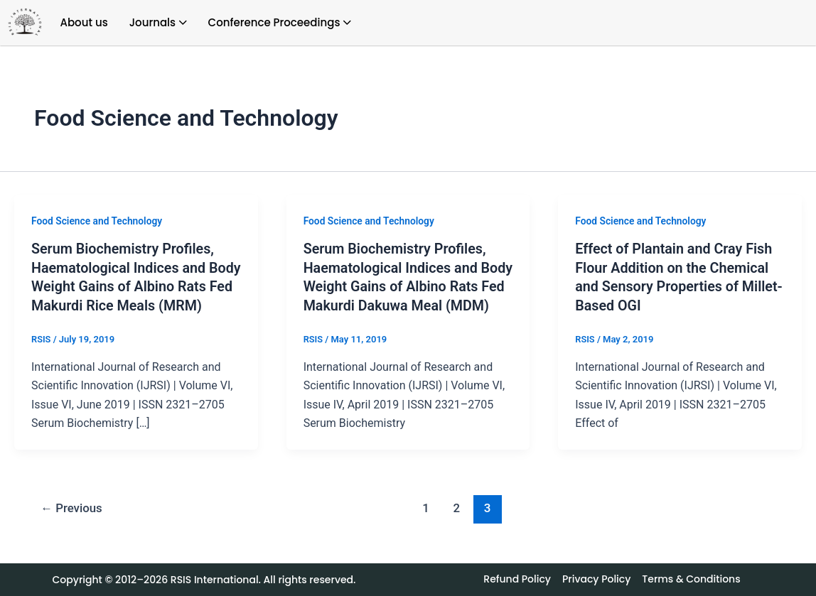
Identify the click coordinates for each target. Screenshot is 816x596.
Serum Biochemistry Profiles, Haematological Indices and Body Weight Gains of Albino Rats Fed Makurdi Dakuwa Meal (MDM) (404, 285)
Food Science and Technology (97, 221)
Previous (72, 525)
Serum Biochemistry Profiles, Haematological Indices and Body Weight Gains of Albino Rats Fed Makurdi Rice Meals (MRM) (124, 285)
